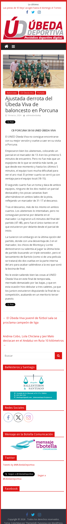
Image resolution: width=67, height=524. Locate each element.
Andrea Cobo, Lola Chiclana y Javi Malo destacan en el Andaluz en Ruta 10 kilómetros (33, 340)
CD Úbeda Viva (27, 93)
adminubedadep (33, 115)
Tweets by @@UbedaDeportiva (18, 464)
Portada (41, 93)
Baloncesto (12, 93)
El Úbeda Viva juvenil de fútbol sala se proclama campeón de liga (30, 320)
